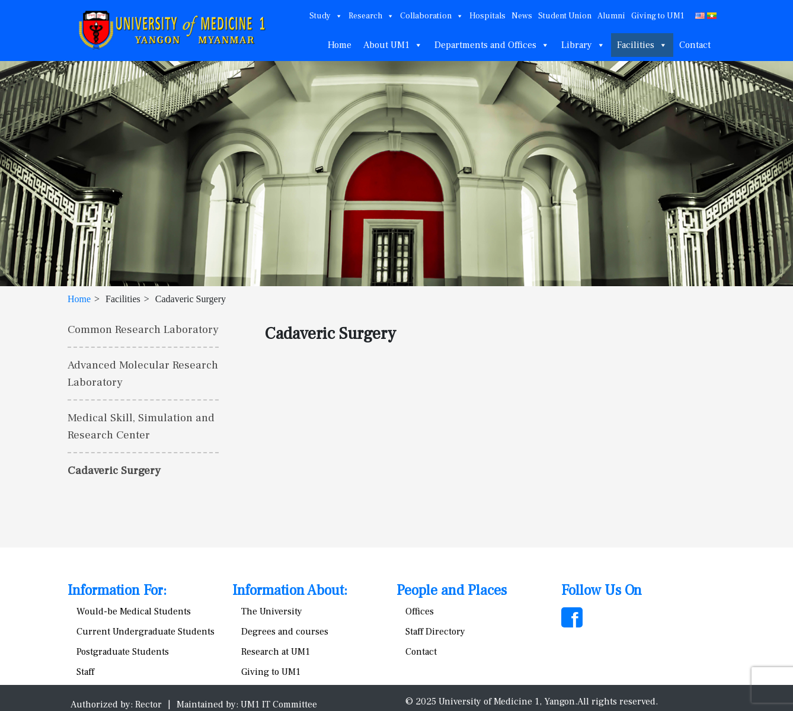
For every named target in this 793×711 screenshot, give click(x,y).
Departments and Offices (491, 45)
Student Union (564, 16)
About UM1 (393, 45)
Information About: (289, 590)
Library (583, 45)
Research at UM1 (275, 652)
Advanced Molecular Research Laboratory (143, 373)
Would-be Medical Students (133, 611)
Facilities (642, 45)
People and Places (451, 590)
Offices (419, 611)
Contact (695, 45)
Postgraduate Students (122, 652)
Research (371, 16)
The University (271, 611)
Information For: (117, 590)
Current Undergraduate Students (145, 632)
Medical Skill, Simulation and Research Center (141, 426)
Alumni (611, 16)
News (521, 16)
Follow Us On (601, 590)
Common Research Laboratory (143, 329)
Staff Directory (435, 632)
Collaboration (431, 16)
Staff (85, 672)
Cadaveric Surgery (114, 470)
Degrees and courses (284, 632)
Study (326, 16)
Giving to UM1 (657, 16)
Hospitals (487, 16)
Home (339, 45)
